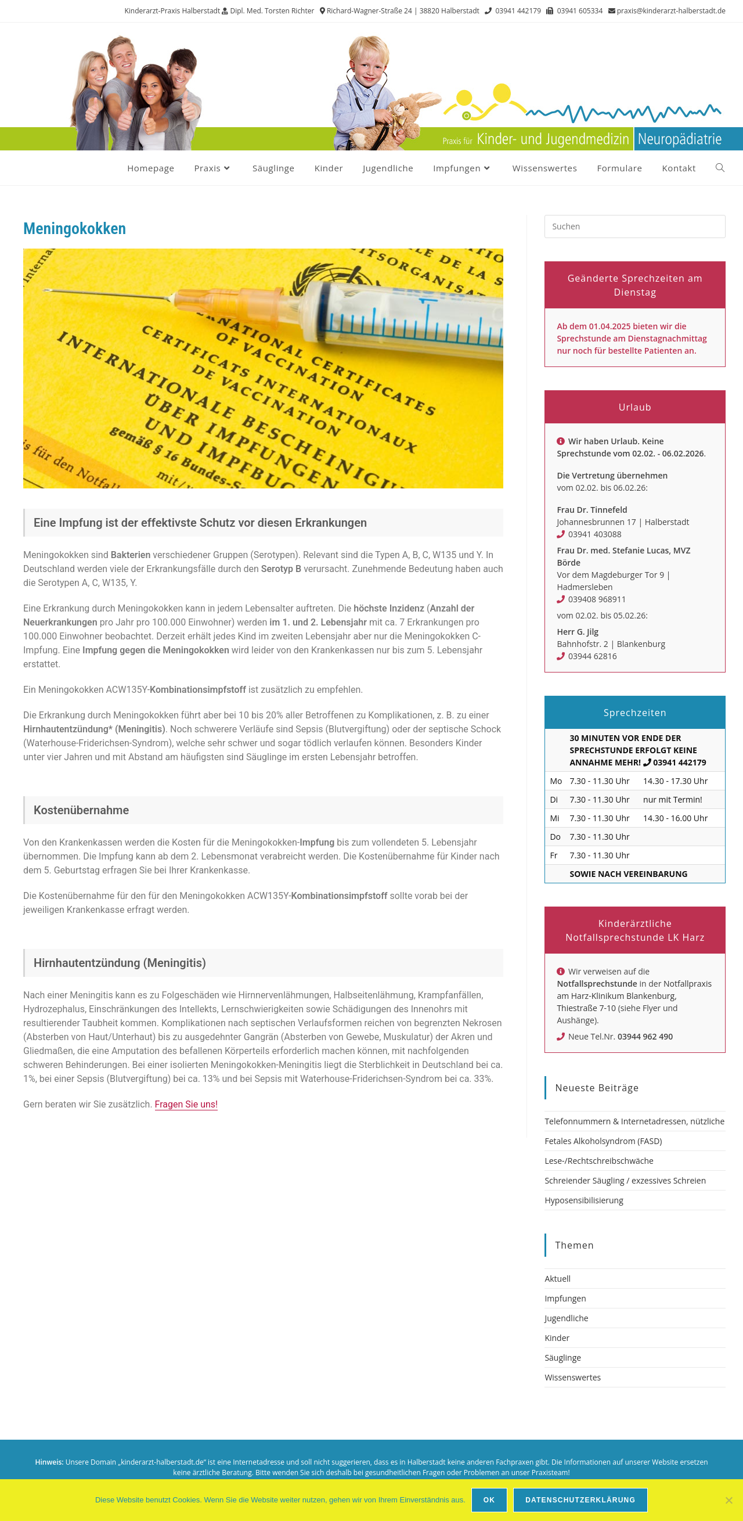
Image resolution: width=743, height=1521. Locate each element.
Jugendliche (566, 1318)
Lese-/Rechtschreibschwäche (599, 1160)
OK (489, 1500)
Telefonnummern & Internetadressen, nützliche (634, 1121)
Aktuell (557, 1278)
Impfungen (565, 1298)
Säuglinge (562, 1357)
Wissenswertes (572, 1377)
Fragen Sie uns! (186, 1104)
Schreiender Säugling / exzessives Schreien (625, 1180)
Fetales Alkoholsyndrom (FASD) (603, 1140)
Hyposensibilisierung (583, 1200)
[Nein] (728, 1500)
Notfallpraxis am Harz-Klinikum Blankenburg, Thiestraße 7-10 (634, 995)
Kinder (556, 1337)
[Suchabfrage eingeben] (635, 226)
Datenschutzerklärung (580, 1500)
